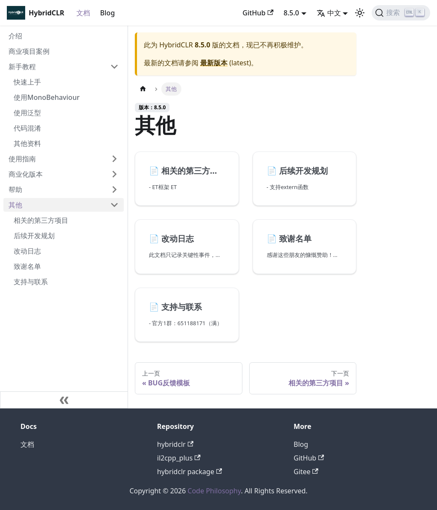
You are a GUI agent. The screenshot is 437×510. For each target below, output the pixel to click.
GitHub (257, 12)
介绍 (15, 36)
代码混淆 (27, 128)
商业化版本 (26, 174)
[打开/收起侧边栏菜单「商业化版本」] (114, 174)
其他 (15, 205)
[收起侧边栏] (64, 399)
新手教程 (22, 66)
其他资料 (27, 143)
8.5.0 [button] (291, 12)
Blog (107, 12)
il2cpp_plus (179, 458)
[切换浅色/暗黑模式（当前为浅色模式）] (360, 13)
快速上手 (27, 82)
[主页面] (143, 89)
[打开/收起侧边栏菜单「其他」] (114, 205)
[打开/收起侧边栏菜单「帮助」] (114, 189)
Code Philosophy (214, 490)
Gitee (306, 471)
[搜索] (401, 12)
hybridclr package (189, 471)
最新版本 (213, 62)
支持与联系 (31, 281)
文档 (83, 12)
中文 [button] (329, 12)
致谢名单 (27, 266)
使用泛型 (27, 112)
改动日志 (27, 251)
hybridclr (175, 444)
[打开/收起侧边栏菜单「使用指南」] (114, 159)
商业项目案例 (29, 51)
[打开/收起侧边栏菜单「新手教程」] (114, 66)
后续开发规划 (34, 235)
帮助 (15, 189)
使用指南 (22, 158)
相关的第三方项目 (41, 220)
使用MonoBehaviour (46, 97)
